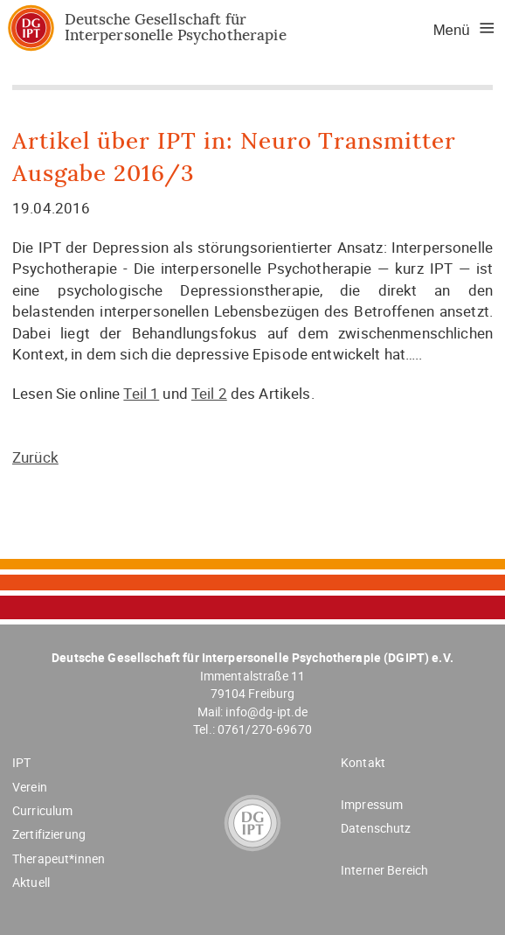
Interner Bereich (384, 870)
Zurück (35, 457)
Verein (29, 786)
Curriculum (42, 810)
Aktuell (31, 882)
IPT (21, 762)
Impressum (372, 804)
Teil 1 (141, 393)
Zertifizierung (49, 834)
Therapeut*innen (58, 858)
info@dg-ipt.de (266, 711)
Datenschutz (376, 828)
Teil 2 (209, 393)
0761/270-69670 (265, 729)
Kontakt (363, 762)
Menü (451, 30)
